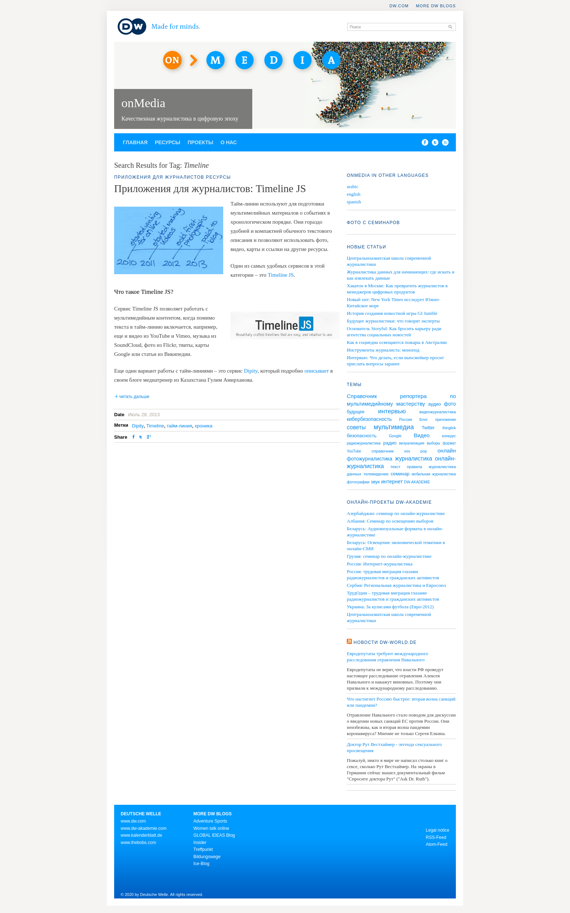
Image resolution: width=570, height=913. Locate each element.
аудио (434, 404)
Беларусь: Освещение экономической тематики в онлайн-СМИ (396, 545)
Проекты (200, 142)
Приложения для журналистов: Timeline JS (210, 188)
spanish (354, 201)
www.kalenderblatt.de (141, 835)
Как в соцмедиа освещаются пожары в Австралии (397, 342)
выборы (433, 443)
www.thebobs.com (138, 842)
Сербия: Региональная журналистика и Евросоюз (396, 585)
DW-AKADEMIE (417, 482)
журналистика (413, 458)
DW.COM (399, 6)
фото (450, 404)
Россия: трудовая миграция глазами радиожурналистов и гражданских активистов (393, 574)
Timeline (155, 426)
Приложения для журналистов (159, 177)
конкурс (449, 436)
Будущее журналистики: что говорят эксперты (393, 321)
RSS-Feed (436, 837)
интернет (391, 481)
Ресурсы (167, 142)
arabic (352, 186)
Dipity (250, 371)
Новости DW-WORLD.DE (385, 642)
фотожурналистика (369, 459)
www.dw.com (133, 821)
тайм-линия (179, 426)
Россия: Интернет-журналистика (380, 564)
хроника (204, 426)
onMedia (143, 103)
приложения (445, 420)
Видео (421, 435)
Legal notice (437, 830)
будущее (355, 411)
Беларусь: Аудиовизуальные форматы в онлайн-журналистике (395, 531)
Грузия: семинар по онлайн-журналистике (389, 556)
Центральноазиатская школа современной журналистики (389, 617)
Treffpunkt (203, 849)
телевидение (376, 474)
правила (414, 466)
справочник (383, 451)
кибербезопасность (369, 419)
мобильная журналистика (434, 474)
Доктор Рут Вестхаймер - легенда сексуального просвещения (394, 747)
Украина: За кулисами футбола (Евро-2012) (390, 606)
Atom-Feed (436, 844)
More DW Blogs (436, 6)
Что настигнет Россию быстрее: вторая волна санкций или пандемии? (401, 702)
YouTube (354, 451)
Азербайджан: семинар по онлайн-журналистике (396, 513)
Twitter (428, 427)
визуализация (411, 443)
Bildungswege (207, 856)
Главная (135, 142)
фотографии (358, 482)
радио (390, 443)
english (354, 194)
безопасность (362, 435)
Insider (199, 842)
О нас (229, 142)
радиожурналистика (364, 443)
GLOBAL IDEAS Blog (214, 835)
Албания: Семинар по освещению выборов (390, 521)
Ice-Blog (201, 863)
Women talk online (211, 828)
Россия (405, 419)
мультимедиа (394, 427)
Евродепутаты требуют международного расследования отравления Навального (387, 656)
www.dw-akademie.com (143, 828)
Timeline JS (281, 275)
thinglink (449, 428)
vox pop (415, 451)
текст (395, 466)
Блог (424, 419)
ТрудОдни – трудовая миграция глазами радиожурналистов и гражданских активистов (393, 596)
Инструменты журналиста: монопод (383, 350)
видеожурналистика (438, 412)
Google (395, 436)
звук (375, 481)
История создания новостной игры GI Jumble (392, 313)
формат (449, 443)
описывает (317, 371)
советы (356, 427)
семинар (400, 473)
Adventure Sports (210, 821)
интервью (392, 411)
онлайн (446, 450)
